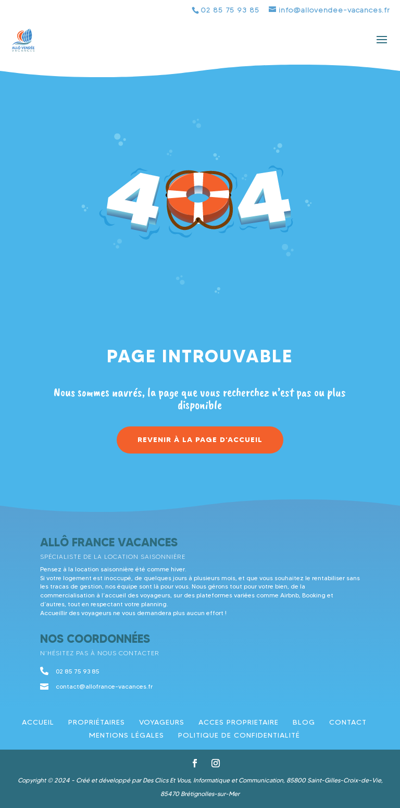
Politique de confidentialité (239, 735)
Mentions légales (126, 735)
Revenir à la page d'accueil (200, 439)
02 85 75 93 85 (230, 10)
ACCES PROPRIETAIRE (238, 722)
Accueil (38, 722)
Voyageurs (161, 722)
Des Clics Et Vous (166, 780)
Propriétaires (96, 722)
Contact (348, 722)
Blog (304, 722)
